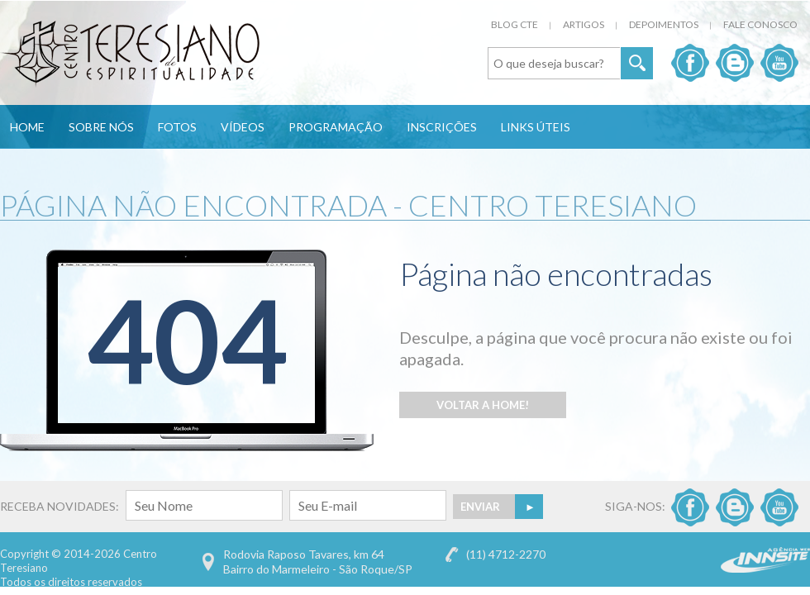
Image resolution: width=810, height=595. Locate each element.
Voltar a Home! (482, 405)
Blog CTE (514, 24)
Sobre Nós (101, 127)
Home (27, 127)
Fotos (177, 127)
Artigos (583, 24)
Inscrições (442, 127)
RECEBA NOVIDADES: (141, 506)
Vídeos (242, 127)
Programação (335, 127)
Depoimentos (663, 24)
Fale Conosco (760, 24)
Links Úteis (535, 127)
